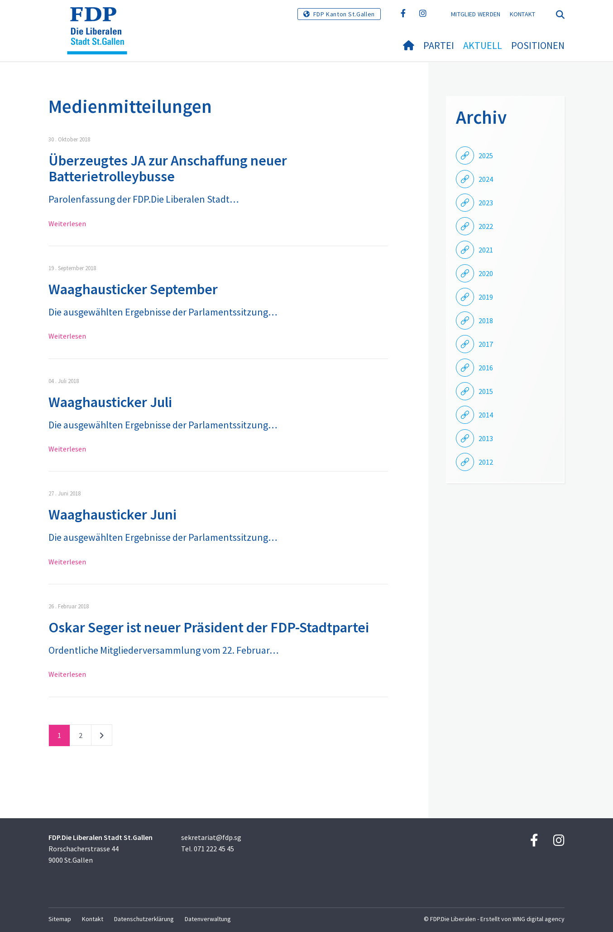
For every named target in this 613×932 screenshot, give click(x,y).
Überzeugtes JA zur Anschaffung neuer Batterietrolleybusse (167, 168)
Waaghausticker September (133, 289)
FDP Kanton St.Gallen (344, 14)
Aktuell (482, 45)
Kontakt (523, 14)
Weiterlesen (67, 223)
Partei (438, 45)
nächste (101, 737)
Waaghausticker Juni (112, 514)
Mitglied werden (476, 14)
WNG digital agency (538, 919)
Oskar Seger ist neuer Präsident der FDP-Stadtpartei (208, 627)
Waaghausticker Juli (110, 402)
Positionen (538, 45)
